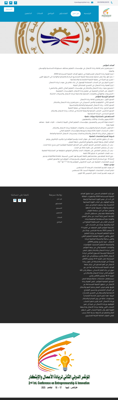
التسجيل (9, 9)
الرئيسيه (87, 14)
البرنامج (51, 14)
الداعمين (28, 14)
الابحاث (40, 14)
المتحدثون (63, 14)
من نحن (76, 14)
